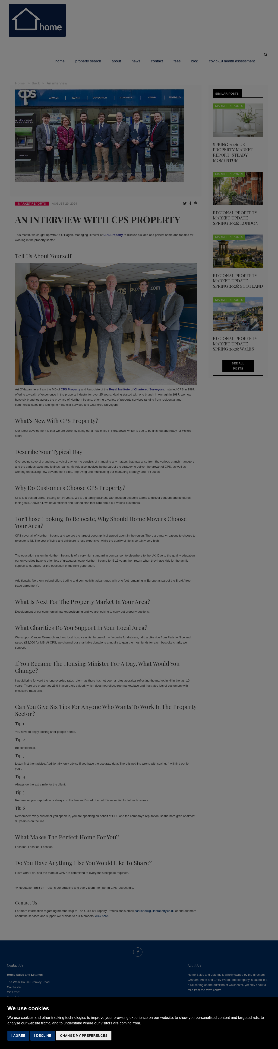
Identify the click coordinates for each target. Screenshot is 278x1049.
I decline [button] (42, 1035)
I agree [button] (18, 1035)
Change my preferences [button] (83, 1035)
